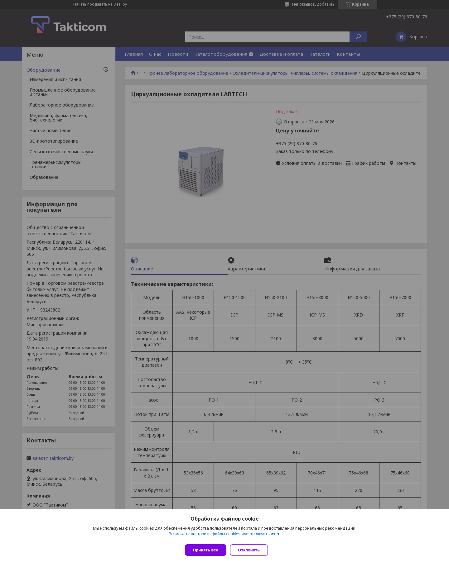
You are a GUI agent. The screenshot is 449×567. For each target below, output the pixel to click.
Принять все (205, 550)
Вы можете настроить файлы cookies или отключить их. (222, 536)
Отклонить (251, 550)
